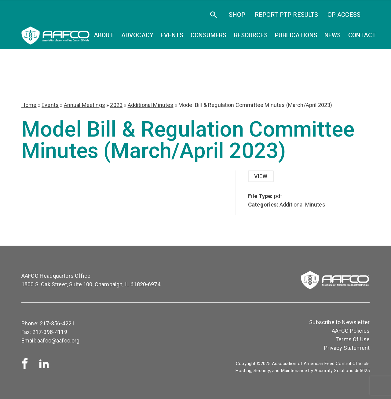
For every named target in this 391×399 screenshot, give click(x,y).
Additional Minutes (151, 105)
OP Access (343, 14)
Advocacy (137, 35)
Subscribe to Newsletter (339, 322)
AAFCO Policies (351, 331)
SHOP (237, 14)
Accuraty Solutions (333, 370)
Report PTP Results (286, 14)
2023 (116, 105)
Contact (362, 35)
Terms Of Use (352, 339)
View (261, 176)
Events (50, 105)
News (332, 35)
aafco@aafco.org (58, 340)
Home (29, 105)
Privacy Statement (347, 348)
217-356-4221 (57, 323)
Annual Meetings (84, 105)
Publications (296, 35)
